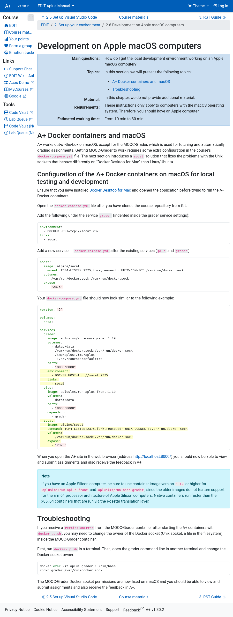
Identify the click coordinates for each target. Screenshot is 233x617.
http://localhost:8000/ (152, 456)
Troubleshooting (126, 89)
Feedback (134, 609)
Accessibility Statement (81, 609)
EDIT (45, 25)
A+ (8, 6)
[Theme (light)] (198, 6)
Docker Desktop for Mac (110, 190)
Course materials (133, 17)
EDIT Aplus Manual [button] (54, 6)
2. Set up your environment (77, 25)
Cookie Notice (45, 609)
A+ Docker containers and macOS (141, 81)
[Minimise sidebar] (31, 18)
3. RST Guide (212, 17)
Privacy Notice (17, 609)
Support (112, 609)
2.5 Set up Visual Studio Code (69, 17)
